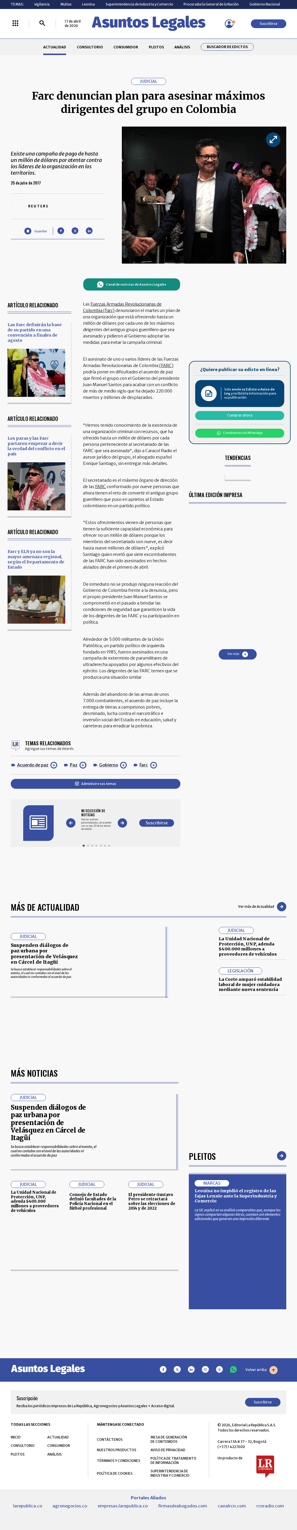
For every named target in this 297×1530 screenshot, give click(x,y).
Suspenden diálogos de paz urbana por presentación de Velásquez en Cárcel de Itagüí (44, 953)
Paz (73, 765)
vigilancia (42, 4)
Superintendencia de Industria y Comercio (139, 4)
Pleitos (202, 1319)
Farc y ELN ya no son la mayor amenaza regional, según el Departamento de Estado (36, 559)
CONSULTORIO (90, 47)
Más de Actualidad (45, 907)
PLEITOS (156, 47)
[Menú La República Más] (15, 23)
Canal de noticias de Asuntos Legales (131, 284)
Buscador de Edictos (227, 47)
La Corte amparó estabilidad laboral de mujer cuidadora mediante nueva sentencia (250, 984)
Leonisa (88, 4)
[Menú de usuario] (229, 23)
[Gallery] (96, 819)
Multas (66, 4)
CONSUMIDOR (125, 47)
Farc (144, 765)
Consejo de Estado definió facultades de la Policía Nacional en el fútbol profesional (92, 1365)
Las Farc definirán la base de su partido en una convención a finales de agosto (35, 332)
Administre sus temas (95, 784)
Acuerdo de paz (32, 765)
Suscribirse (269, 23)
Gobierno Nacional (264, 4)
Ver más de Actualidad (262, 906)
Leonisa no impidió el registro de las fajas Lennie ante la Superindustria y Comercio (236, 1359)
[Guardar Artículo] (35, 231)
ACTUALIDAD (54, 47)
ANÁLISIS (182, 47)
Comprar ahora (239, 415)
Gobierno (108, 765)
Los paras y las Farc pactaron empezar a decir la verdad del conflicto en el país (36, 446)
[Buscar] (42, 23)
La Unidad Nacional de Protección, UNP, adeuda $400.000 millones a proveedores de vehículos (248, 946)
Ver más (237, 654)
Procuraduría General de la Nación (211, 4)
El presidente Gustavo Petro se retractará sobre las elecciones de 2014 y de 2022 (151, 1365)
